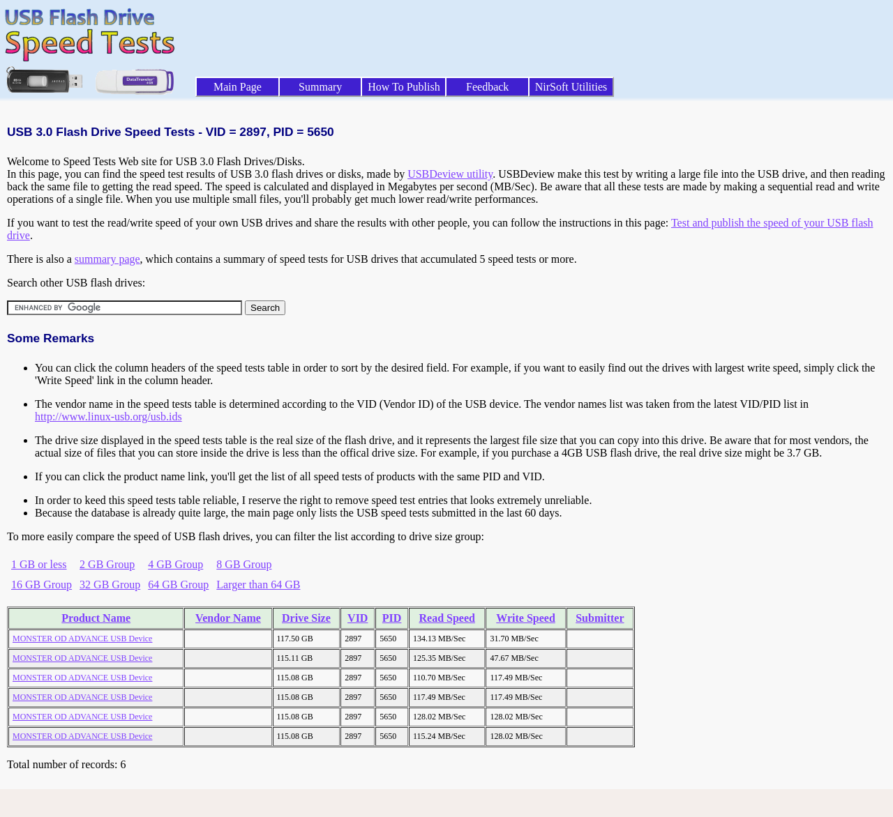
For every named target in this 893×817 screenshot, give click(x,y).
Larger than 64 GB (258, 584)
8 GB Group (243, 564)
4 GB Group (175, 564)
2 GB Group (107, 564)
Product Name (95, 618)
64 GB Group (178, 584)
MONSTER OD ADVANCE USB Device (82, 638)
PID (392, 618)
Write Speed (525, 618)
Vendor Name (228, 618)
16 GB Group (41, 584)
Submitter (600, 618)
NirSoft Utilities (571, 87)
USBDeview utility (450, 174)
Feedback (487, 87)
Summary (320, 87)
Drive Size (306, 618)
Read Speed (447, 618)
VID (357, 618)
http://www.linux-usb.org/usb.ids (108, 416)
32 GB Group (110, 584)
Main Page (237, 87)
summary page (107, 259)
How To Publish (404, 87)
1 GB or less (39, 564)
